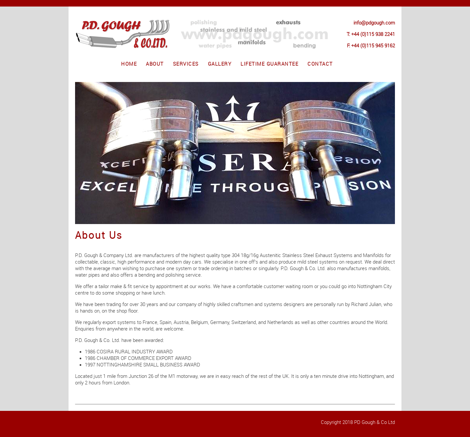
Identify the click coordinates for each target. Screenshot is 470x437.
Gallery (220, 64)
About (155, 64)
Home (129, 64)
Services (186, 64)
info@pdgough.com (374, 23)
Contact (320, 64)
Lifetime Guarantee (269, 64)
